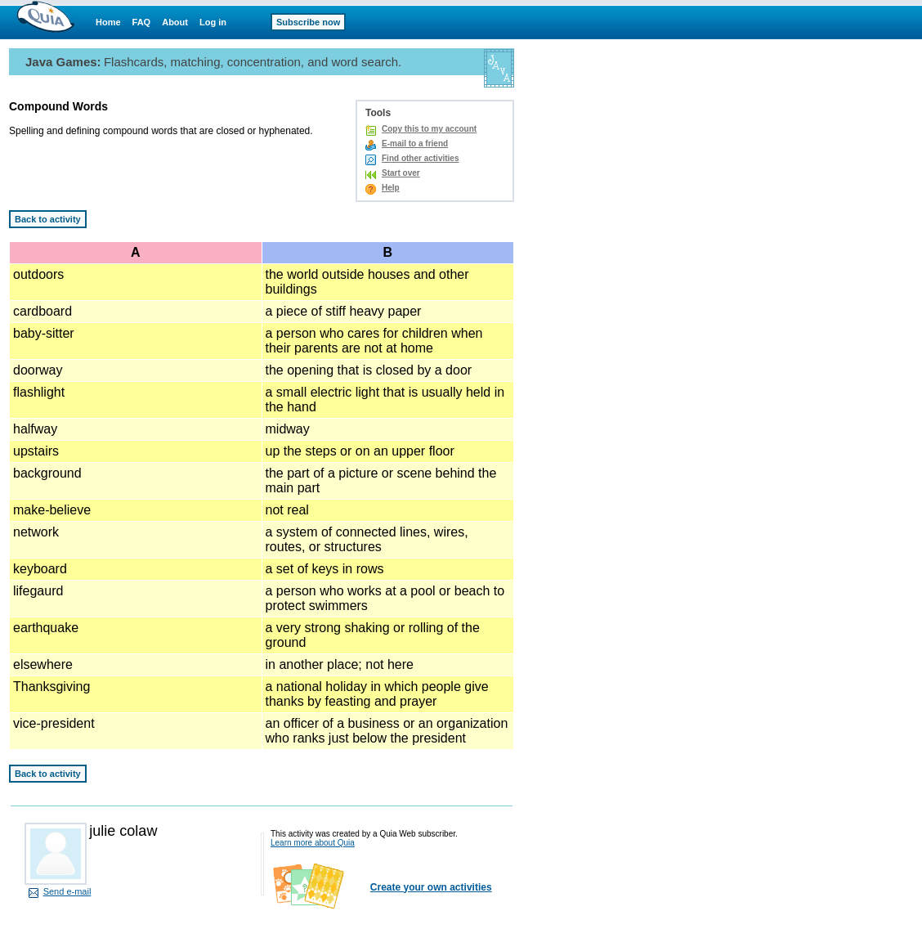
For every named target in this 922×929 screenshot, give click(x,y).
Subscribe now (308, 22)
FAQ (141, 22)
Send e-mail (67, 891)
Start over (401, 172)
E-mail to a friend (415, 143)
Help (391, 187)
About (175, 22)
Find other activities (420, 158)
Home (108, 22)
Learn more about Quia (313, 842)
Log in (212, 22)
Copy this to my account (429, 128)
